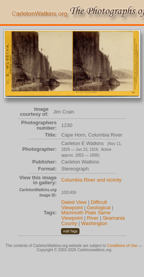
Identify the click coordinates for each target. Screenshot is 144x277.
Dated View (73, 202)
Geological (98, 207)
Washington (94, 223)
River (92, 218)
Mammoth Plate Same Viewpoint (86, 215)
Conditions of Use (122, 246)
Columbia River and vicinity (91, 180)
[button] (70, 231)
